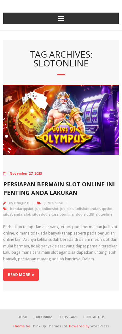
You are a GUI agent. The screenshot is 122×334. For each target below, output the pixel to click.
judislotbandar (87, 208)
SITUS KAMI (67, 316)
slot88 (89, 214)
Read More (19, 274)
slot (78, 214)
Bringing (21, 203)
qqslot (107, 208)
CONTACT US (94, 316)
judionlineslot (46, 208)
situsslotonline (61, 214)
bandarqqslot (21, 208)
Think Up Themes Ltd (49, 326)
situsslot (39, 214)
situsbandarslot (16, 214)
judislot (66, 208)
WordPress (99, 326)
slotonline (104, 214)
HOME (22, 316)
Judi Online (53, 203)
